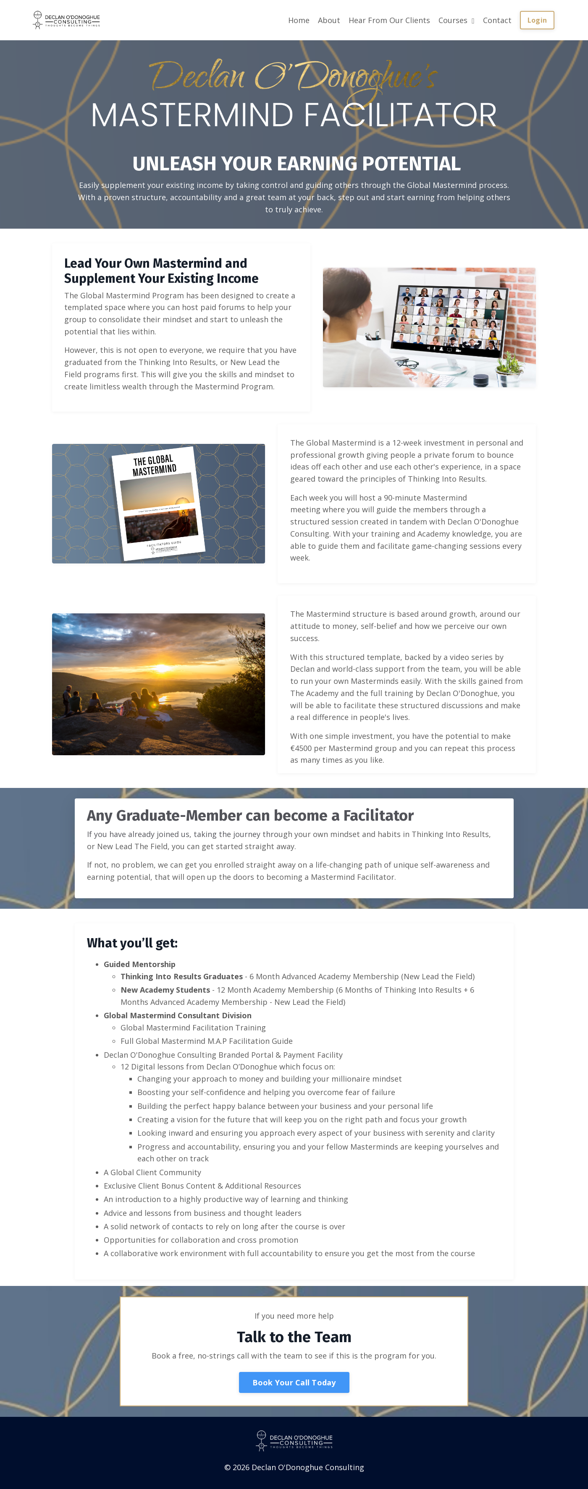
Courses (456, 20)
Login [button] (537, 20)
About (329, 20)
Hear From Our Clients (389, 20)
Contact (497, 20)
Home (299, 20)
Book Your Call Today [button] (294, 1385)
